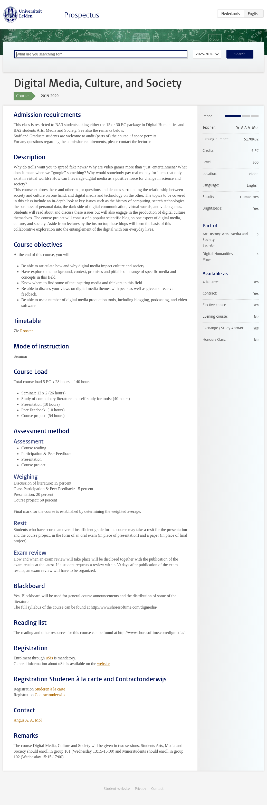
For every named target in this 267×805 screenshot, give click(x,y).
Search (239, 54)
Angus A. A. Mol (28, 720)
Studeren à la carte (50, 689)
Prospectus (81, 15)
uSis (49, 658)
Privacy (140, 788)
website (103, 663)
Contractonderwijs (50, 695)
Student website (117, 788)
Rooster (26, 331)
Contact (157, 788)
